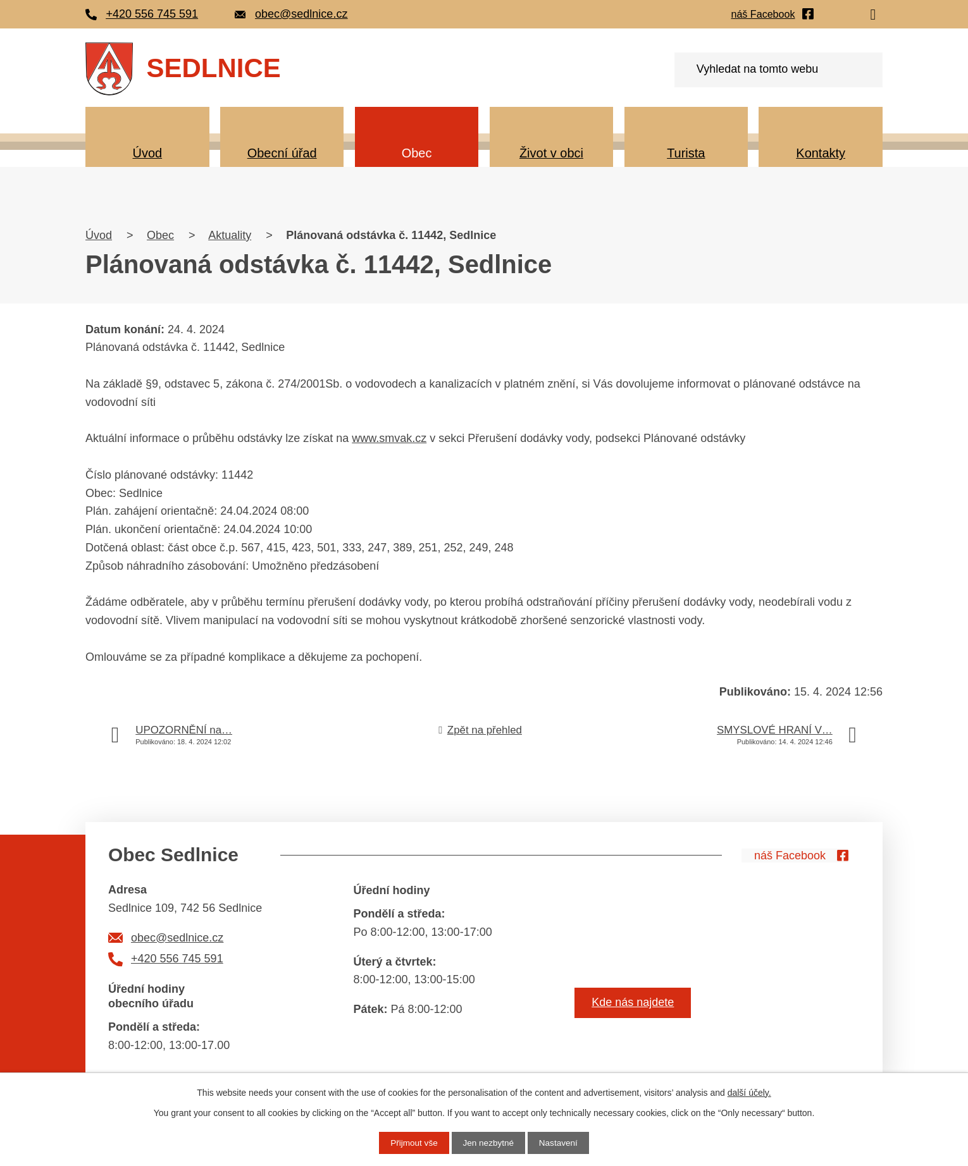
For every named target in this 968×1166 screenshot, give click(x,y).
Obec (417, 153)
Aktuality (229, 235)
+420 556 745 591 (177, 958)
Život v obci (551, 153)
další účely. (749, 1092)
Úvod (147, 153)
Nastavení (560, 1143)
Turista (686, 153)
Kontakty (820, 153)
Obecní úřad (282, 153)
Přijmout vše (412, 1143)
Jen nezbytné (488, 1143)
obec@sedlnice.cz (177, 937)
